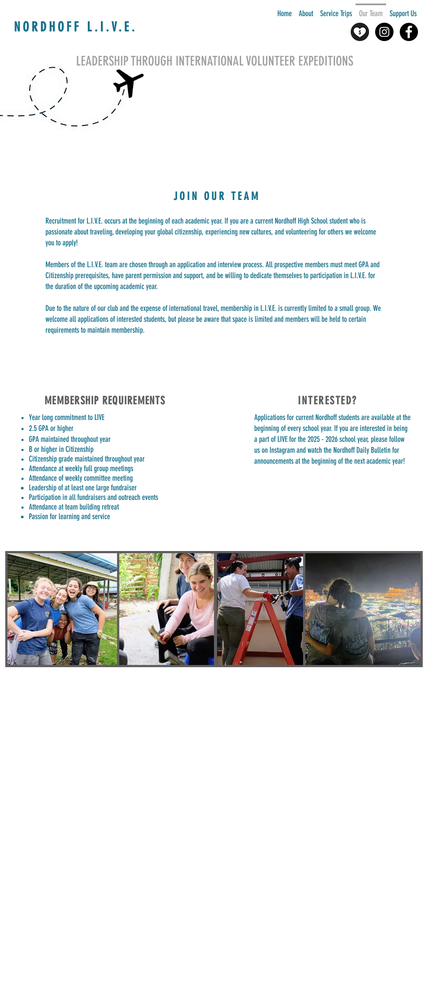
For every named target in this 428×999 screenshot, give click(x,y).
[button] (306, 9)
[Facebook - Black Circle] (409, 32)
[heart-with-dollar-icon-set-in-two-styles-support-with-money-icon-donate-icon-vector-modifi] (360, 32)
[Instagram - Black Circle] (384, 32)
